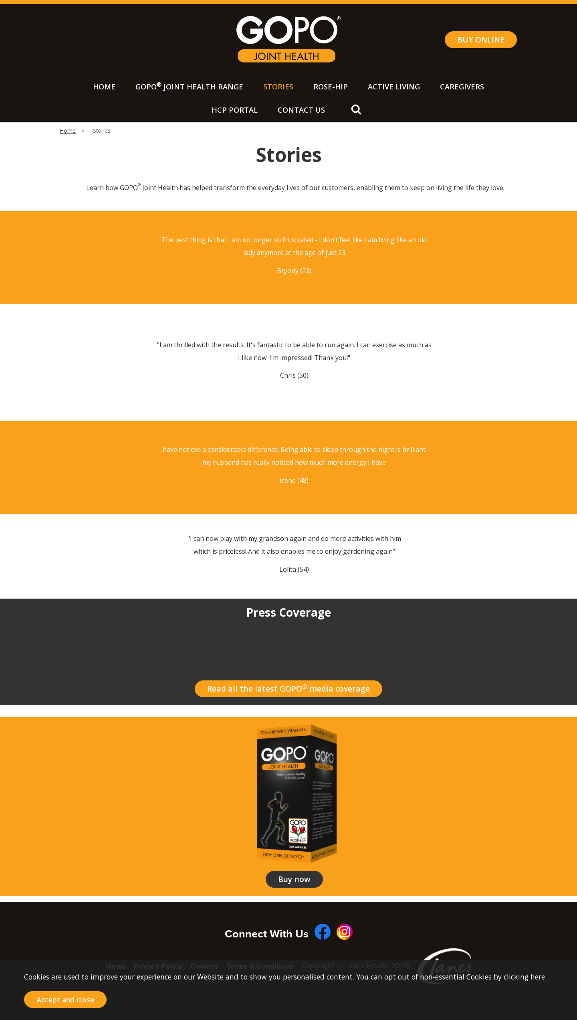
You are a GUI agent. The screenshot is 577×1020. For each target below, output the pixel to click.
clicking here (524, 977)
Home (104, 86)
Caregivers (462, 86)
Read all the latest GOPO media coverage (288, 688)
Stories (278, 86)
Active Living (394, 86)
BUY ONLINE (480, 39)
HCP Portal (235, 110)
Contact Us (301, 110)
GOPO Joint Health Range (189, 86)
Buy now (294, 879)
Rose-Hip (330, 86)
